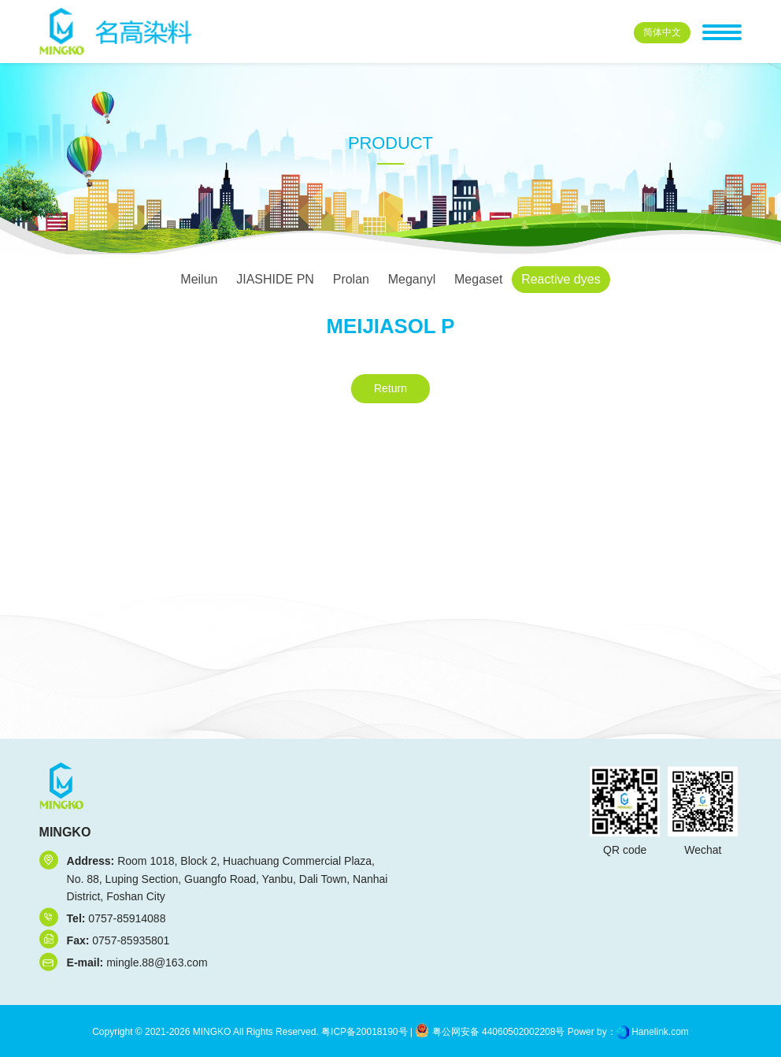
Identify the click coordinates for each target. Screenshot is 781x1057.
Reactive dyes (561, 279)
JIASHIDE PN (275, 279)
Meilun (198, 279)
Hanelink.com (660, 1031)
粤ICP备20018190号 (363, 1031)
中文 (662, 32)
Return (390, 388)
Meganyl (411, 279)
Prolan (351, 279)
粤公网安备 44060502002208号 (489, 1031)
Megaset (478, 279)
